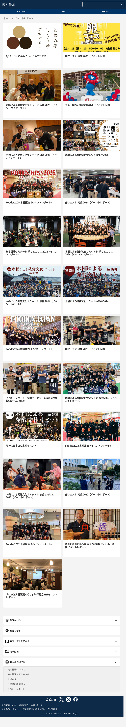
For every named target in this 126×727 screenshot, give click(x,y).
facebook (75, 699)
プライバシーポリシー (11, 708)
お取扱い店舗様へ (16, 684)
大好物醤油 (52, 708)
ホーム (6, 18)
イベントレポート (16, 689)
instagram (68, 699)
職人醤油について (16, 670)
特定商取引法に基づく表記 (34, 708)
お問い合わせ (36, 705)
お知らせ (12, 679)
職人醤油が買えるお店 (18, 674)
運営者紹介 (23, 705)
